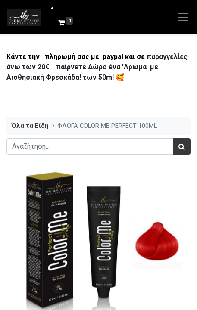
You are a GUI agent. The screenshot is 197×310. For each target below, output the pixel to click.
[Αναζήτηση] (182, 146)
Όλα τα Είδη (30, 126)
